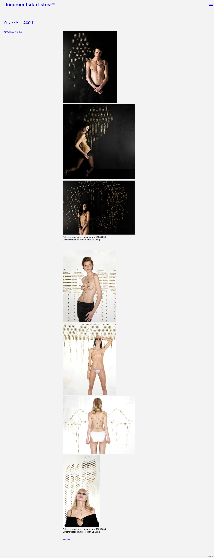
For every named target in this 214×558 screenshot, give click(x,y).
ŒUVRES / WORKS (13, 32)
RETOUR (66, 539)
